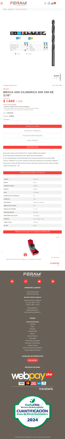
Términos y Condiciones (32, 343)
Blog (32, 326)
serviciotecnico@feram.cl (33, 312)
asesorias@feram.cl (32, 310)
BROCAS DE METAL (21, 9)
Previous (2, 251)
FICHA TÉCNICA (32, 140)
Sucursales (32, 338)
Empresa (32, 329)
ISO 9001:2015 (32, 331)
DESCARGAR (32, 360)
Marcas (32, 333)
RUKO (6, 89)
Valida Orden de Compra (32, 350)
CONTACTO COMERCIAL (32, 130)
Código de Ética (32, 345)
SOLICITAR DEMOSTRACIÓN (32, 135)
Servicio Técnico (32, 336)
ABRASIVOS (11, 9)
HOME (4, 9)
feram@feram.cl (32, 308)
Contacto (32, 324)
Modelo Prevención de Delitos (32, 347)
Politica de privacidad (32, 340)
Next (61, 251)
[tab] (32, 147)
